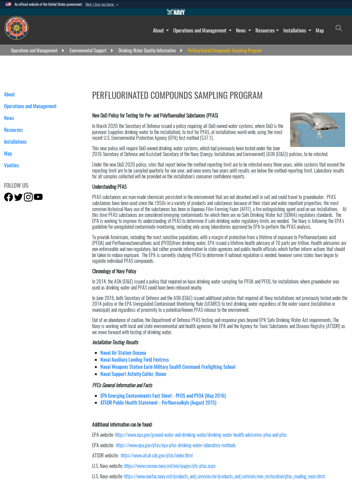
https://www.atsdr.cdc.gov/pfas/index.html (157, 455)
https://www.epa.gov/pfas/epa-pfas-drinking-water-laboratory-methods (176, 445)
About (159, 30)
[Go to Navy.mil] (176, 11)
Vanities (13, 165)
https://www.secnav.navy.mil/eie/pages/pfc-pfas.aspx (170, 465)
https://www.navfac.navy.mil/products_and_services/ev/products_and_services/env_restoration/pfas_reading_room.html (224, 476)
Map (320, 30)
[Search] (340, 29)
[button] (103, 4)
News (241, 30)
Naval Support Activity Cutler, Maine (133, 373)
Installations (295, 30)
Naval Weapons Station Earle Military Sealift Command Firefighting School (167, 366)
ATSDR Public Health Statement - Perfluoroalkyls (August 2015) (158, 402)
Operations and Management (200, 30)
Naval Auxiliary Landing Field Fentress (134, 359)
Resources (265, 30)
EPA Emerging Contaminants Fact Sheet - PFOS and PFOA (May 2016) (163, 395)
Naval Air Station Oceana (123, 352)
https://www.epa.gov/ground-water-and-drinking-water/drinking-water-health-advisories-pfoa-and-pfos (201, 434)
